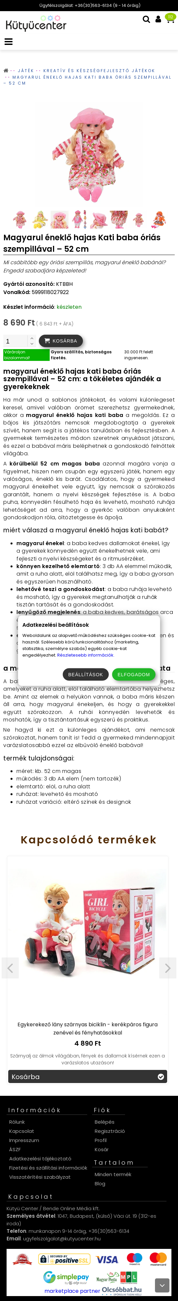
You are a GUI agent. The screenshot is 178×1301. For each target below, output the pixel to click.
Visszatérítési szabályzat (40, 1176)
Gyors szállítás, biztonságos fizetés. (81, 355)
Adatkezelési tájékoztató (40, 1158)
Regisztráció (110, 1131)
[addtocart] (61, 341)
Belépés (104, 1121)
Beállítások (85, 674)
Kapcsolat (21, 1131)
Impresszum (24, 1140)
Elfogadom (133, 674)
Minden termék (113, 1174)
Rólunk (17, 1121)
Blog (100, 1183)
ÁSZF (15, 1149)
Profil (101, 1140)
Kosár (102, 1149)
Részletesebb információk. (85, 655)
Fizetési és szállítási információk (48, 1167)
